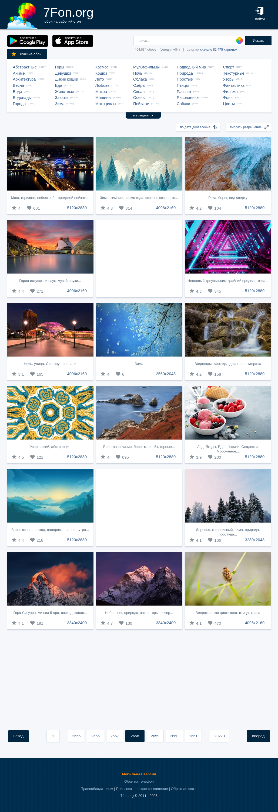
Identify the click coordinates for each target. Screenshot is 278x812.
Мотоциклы (105, 104)
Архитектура (24, 79)
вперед (258, 736)
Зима (60, 104)
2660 (174, 736)
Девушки (63, 73)
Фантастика (233, 85)
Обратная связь (184, 788)
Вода (17, 91)
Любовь (102, 85)
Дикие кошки (66, 79)
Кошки (101, 73)
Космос (102, 67)
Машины (103, 97)
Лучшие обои (26, 54)
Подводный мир (191, 67)
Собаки (183, 104)
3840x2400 (77, 623)
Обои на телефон (139, 781)
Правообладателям (97, 788)
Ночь (137, 73)
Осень (139, 97)
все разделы (143, 115)
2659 (155, 736)
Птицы (183, 85)
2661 (193, 736)
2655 (76, 736)
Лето (99, 79)
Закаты (61, 97)
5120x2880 (77, 208)
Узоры (229, 79)
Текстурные (233, 73)
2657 (114, 736)
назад (19, 736)
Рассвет (184, 91)
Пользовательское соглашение (142, 788)
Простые (185, 79)
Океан (139, 91)
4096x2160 (166, 208)
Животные (64, 91)
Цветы (229, 104)
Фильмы (230, 91)
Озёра (139, 85)
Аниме (19, 73)
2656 (95, 736)
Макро (101, 91)
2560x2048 (166, 374)
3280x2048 (255, 540)
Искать (258, 41)
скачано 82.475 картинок (218, 49)
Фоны (228, 97)
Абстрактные (25, 67)
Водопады (22, 97)
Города (19, 104)
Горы (59, 67)
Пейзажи (141, 104)
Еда (58, 85)
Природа (185, 73)
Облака (140, 79)
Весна (18, 85)
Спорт (228, 67)
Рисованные (188, 97)
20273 (219, 736)
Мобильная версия (139, 774)
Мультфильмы (146, 67)
